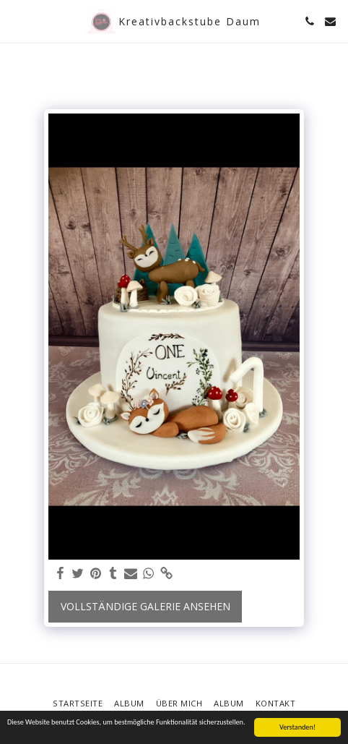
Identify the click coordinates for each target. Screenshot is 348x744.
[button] (16, 20)
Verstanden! (297, 727)
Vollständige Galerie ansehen (145, 606)
